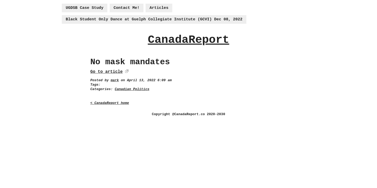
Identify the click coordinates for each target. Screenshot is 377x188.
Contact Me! (127, 8)
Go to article (106, 71)
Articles (158, 8)
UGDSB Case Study (84, 8)
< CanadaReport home (109, 103)
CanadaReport (188, 39)
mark (115, 80)
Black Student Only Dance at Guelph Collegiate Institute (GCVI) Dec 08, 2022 (154, 19)
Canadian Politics (132, 89)
